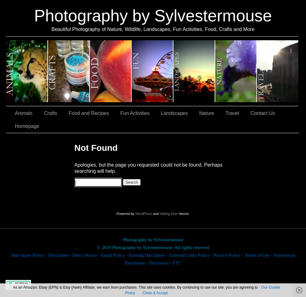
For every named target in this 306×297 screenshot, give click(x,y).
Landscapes (194, 71)
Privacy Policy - (228, 255)
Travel (277, 71)
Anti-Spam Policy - (29, 255)
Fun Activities (152, 71)
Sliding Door (169, 214)
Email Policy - (115, 255)
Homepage (27, 126)
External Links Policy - (191, 255)
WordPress (143, 214)
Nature (236, 71)
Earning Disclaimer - (149, 255)
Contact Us (263, 113)
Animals (27, 71)
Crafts (69, 71)
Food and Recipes (111, 71)
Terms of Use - (258, 255)
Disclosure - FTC (165, 262)
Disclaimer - (60, 255)
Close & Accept (155, 293)
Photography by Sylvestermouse (153, 16)
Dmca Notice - (86, 255)
